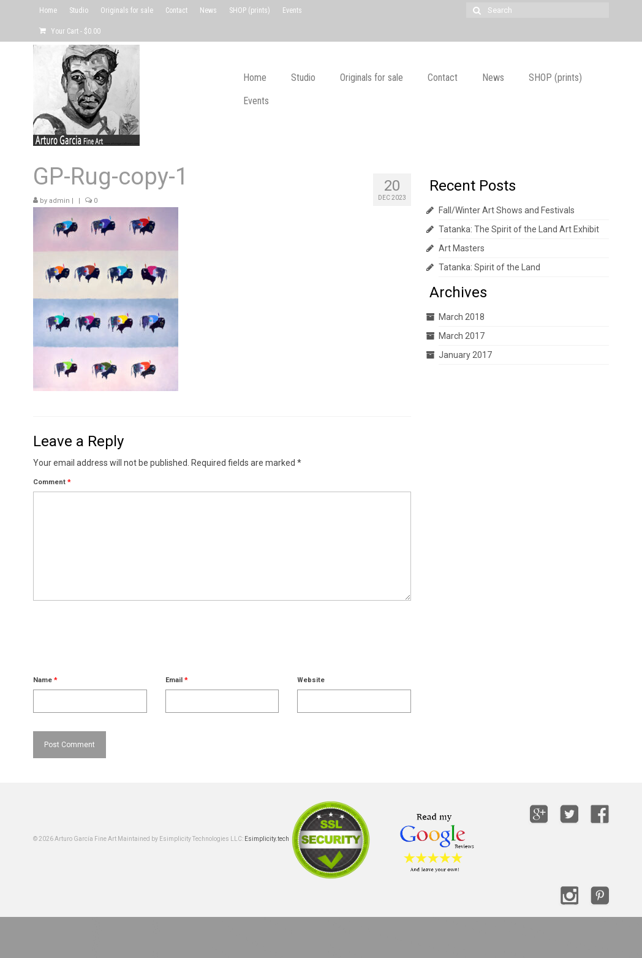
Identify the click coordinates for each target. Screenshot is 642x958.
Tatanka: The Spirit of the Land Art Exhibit (519, 229)
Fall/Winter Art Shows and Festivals (507, 210)
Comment (52, 482)
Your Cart (69, 31)
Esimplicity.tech (266, 838)
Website (311, 680)
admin (59, 201)
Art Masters (462, 248)
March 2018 (462, 317)
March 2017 (462, 336)
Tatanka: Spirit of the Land (489, 267)
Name (45, 680)
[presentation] (126, 643)
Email (176, 680)
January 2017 (465, 355)
